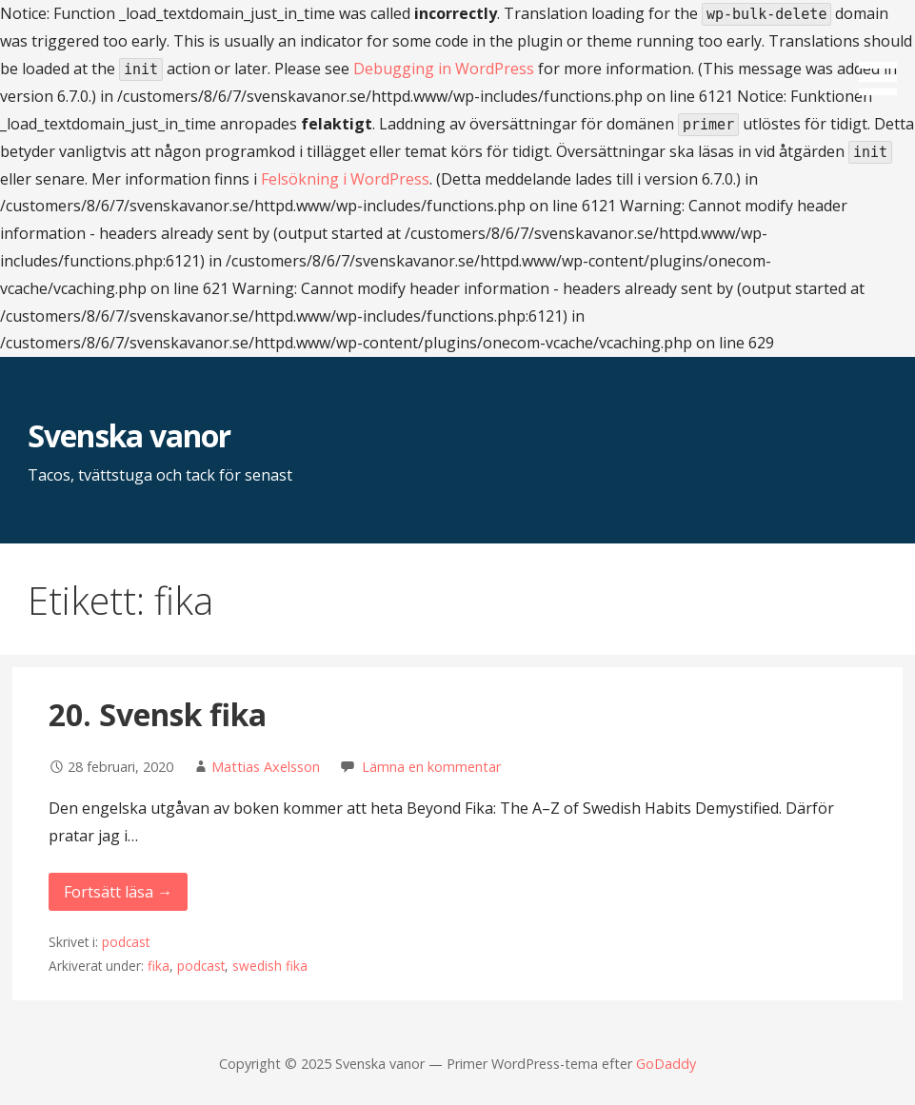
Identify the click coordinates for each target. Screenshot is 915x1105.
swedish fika (270, 966)
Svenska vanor (129, 435)
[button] (884, 51)
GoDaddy (666, 1064)
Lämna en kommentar (431, 767)
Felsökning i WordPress (345, 178)
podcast (125, 942)
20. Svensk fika (158, 714)
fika (158, 966)
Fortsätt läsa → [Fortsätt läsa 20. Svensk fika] (118, 891)
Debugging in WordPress (443, 68)
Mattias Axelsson (265, 767)
